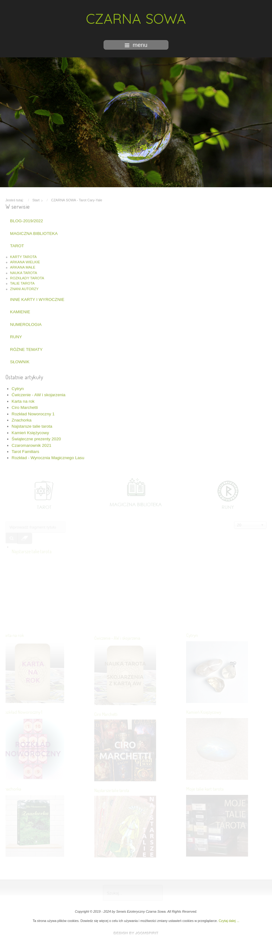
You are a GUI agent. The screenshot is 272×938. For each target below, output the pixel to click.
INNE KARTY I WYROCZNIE (37, 298)
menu (136, 45)
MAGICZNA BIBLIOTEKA (34, 232)
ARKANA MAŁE (23, 266)
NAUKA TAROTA (23, 272)
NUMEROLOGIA (26, 323)
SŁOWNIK (20, 360)
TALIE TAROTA (22, 282)
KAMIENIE (20, 311)
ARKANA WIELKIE (25, 261)
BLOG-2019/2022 (26, 220)
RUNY (16, 336)
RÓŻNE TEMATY (26, 348)
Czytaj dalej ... (229, 921)
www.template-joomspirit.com (136, 933)
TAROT (17, 245)
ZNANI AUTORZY (24, 288)
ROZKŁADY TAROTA (27, 277)
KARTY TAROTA (23, 256)
